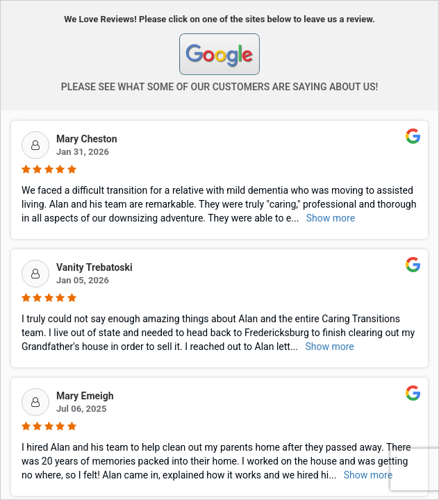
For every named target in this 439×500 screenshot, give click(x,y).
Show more (330, 218)
